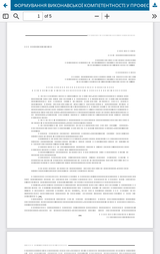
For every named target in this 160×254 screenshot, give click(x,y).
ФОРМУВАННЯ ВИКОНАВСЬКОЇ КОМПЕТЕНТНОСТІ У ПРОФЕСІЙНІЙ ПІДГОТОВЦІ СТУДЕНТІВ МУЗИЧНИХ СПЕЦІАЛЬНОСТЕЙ (87, 5)
